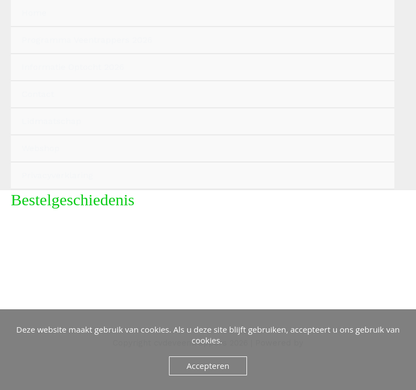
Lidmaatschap (51, 121)
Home (34, 13)
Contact (38, 94)
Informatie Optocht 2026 (73, 67)
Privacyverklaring (57, 175)
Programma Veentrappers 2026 (87, 40)
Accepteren (208, 365)
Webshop (41, 148)
